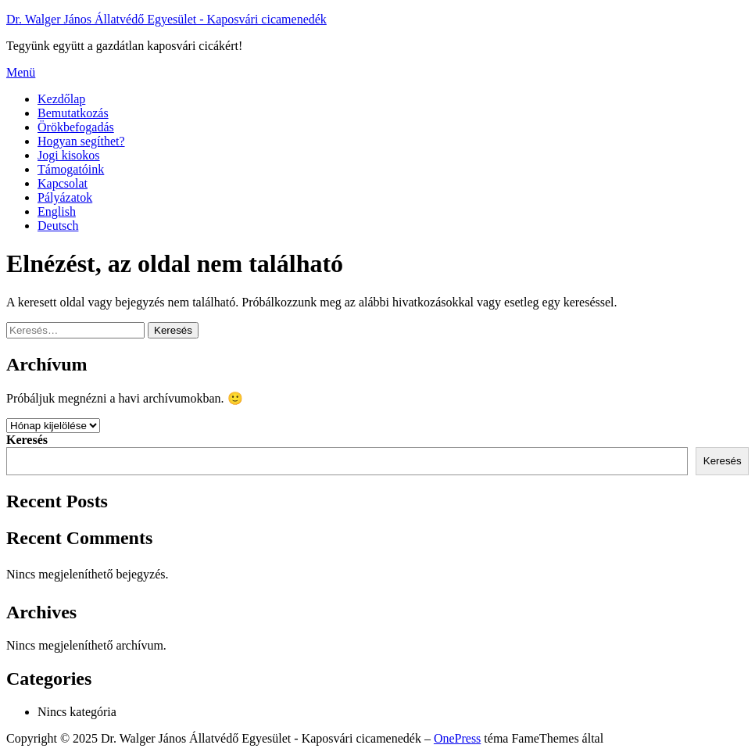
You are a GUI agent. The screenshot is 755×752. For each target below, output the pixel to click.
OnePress (457, 738)
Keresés (27, 439)
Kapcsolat (63, 183)
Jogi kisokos (69, 155)
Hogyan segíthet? (81, 141)
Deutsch (58, 225)
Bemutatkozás (73, 113)
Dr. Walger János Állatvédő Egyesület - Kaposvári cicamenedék (166, 19)
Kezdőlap (61, 99)
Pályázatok (65, 197)
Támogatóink (71, 169)
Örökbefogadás (76, 127)
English (57, 211)
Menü (20, 72)
